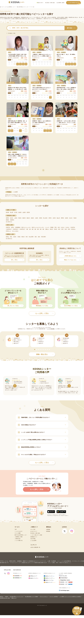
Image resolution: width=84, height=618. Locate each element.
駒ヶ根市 (45, 218)
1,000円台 (72, 227)
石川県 (15, 212)
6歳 (43, 229)
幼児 (59, 229)
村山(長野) (31, 236)
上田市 (15, 218)
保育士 (12, 227)
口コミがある (15, 231)
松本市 (11, 218)
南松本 (23, 236)
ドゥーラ (47, 227)
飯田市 (24, 218)
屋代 (36, 236)
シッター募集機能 (51, 328)
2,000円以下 (15, 229)
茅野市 (62, 218)
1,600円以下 (9, 229)
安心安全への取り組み (50, 2)
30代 (66, 229)
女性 (59, 227)
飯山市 (58, 218)
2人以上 (63, 227)
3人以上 (67, 227)
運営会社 (1, 596)
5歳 (40, 229)
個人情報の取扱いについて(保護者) (31, 596)
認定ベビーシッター (26, 227)
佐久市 (70, 218)
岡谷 (11, 236)
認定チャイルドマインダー (38, 227)
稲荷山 (7, 236)
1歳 (30, 229)
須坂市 (32, 218)
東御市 (7, 219)
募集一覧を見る (44, 354)
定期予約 (8, 227)
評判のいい (8, 231)
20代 (62, 229)
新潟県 (7, 212)
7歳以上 (47, 229)
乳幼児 (55, 229)
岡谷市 (19, 218)
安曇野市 (12, 219)
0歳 (27, 229)
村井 (27, 236)
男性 (56, 227)
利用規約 (6, 596)
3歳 (35, 229)
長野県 (28, 212)
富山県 (11, 212)
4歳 (38, 229)
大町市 (54, 218)
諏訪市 (28, 218)
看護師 (51, 227)
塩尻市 (66, 218)
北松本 (14, 236)
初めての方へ (40, 2)
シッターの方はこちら (74, 2)
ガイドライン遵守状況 (54, 596)
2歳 (32, 229)
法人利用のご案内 (60, 2)
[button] (34, 349)
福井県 (19, 212)
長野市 (7, 218)
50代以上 (73, 229)
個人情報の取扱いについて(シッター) (17, 596)
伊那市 (40, 218)
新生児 (51, 229)
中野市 (50, 218)
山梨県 (24, 212)
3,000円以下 (22, 229)
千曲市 (74, 218)
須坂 (39, 236)
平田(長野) (43, 236)
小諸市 (36, 218)
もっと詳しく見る (44, 463)
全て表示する (9, 221)
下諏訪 (18, 236)
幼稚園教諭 (17, 227)
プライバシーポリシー (44, 596)
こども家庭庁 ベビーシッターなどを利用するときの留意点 (70, 596)
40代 (69, 229)
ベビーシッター (32, 17)
